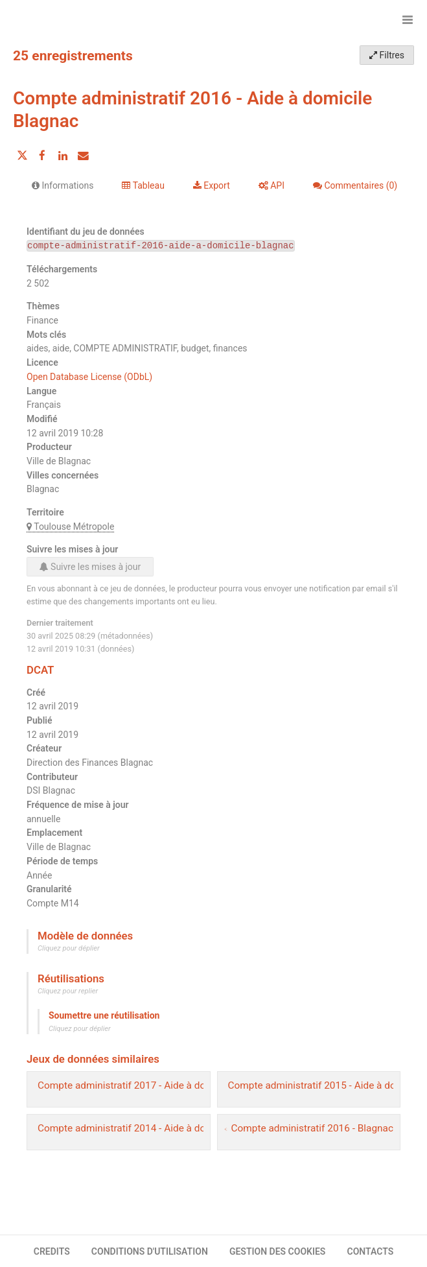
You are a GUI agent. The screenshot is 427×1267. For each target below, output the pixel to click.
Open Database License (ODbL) (89, 377)
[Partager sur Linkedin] (63, 156)
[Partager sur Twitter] (22, 156)
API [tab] (271, 185)
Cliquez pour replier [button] (68, 991)
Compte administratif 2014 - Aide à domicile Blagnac (154, 1128)
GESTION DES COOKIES (277, 1251)
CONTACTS (370, 1251)
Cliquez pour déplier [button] (69, 948)
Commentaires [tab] (355, 185)
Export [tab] (211, 185)
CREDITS (52, 1251)
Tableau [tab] (143, 185)
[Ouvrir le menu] (407, 19)
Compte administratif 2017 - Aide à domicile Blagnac (154, 1085)
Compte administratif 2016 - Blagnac (312, 1128)
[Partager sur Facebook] (42, 156)
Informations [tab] (62, 185)
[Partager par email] (83, 156)
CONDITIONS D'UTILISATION (149, 1251)
